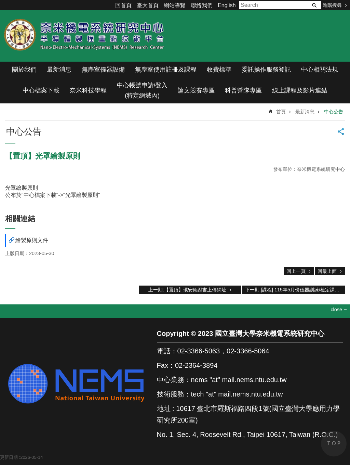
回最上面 (327, 271)
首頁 (281, 111)
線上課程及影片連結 (299, 90)
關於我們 (24, 69)
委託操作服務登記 (266, 69)
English (226, 5)
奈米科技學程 (88, 90)
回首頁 (123, 5)
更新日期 (9, 457)
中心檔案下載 (41, 90)
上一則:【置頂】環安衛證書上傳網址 (187, 289)
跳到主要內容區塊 (3, 3)
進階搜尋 (332, 5)
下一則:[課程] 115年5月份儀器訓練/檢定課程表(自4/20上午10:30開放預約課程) (295, 289)
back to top (334, 443)
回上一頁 (296, 271)
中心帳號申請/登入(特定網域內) (142, 90)
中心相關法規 (319, 69)
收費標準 (219, 69)
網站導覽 (175, 5)
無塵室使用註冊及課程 (166, 69)
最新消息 (59, 69)
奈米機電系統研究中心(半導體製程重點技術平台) (85, 36)
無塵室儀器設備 (103, 69)
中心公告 (333, 111)
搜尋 (314, 5)
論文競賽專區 (196, 90)
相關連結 (20, 218)
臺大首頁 (148, 5)
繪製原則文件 (31, 240)
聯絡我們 (202, 5)
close (336, 309)
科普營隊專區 (243, 90)
